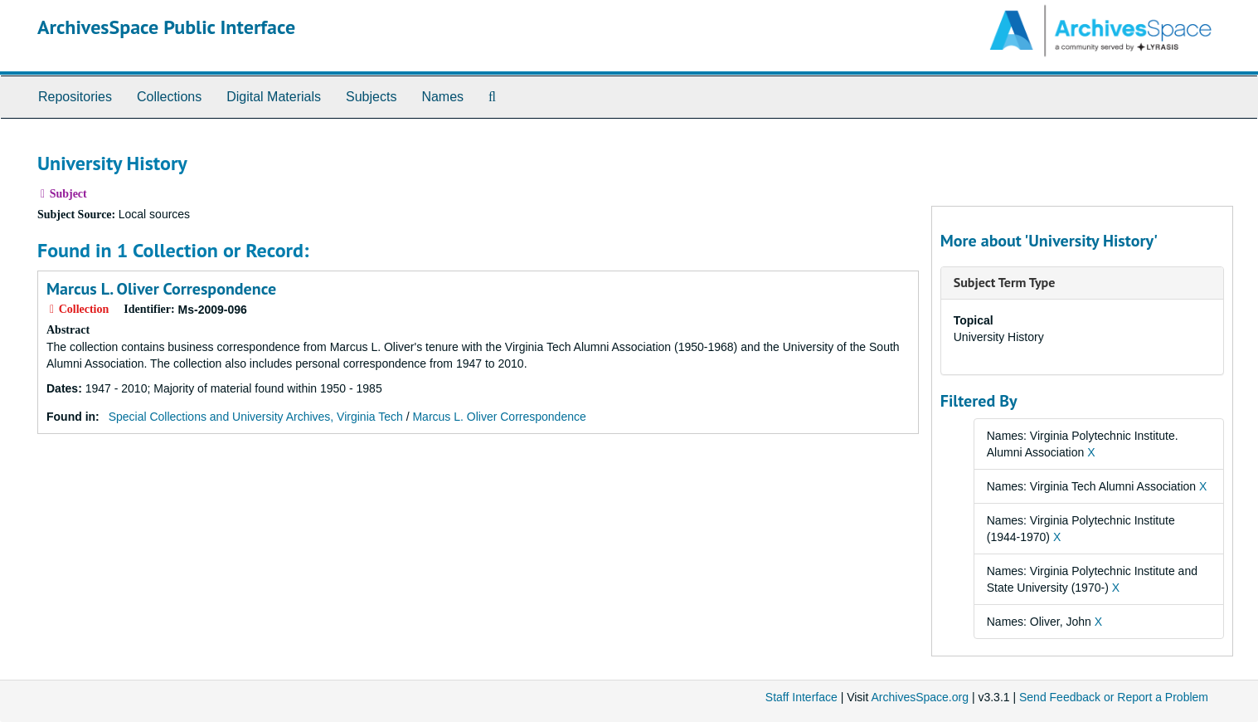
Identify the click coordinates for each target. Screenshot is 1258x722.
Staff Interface (801, 697)
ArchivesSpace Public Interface (166, 27)
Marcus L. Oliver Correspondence (161, 289)
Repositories (75, 97)
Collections (169, 97)
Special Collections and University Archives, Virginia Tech (256, 416)
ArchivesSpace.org (920, 697)
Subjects (371, 97)
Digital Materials (273, 97)
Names (442, 97)
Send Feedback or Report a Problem (1113, 697)
